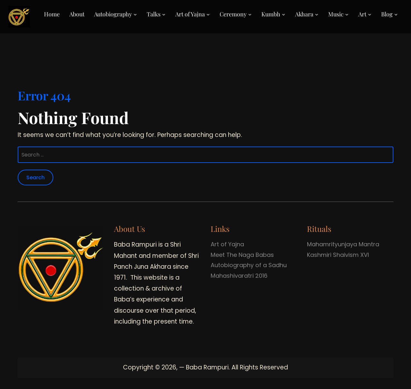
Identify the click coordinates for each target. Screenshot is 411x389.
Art (362, 14)
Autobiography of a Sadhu (249, 265)
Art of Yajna (190, 14)
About (76, 14)
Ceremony (233, 14)
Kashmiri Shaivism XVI (338, 255)
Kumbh (270, 14)
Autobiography (113, 14)
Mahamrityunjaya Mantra (343, 244)
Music (336, 14)
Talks (154, 14)
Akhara (304, 14)
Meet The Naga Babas (242, 255)
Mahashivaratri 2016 (239, 276)
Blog (387, 14)
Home (52, 14)
